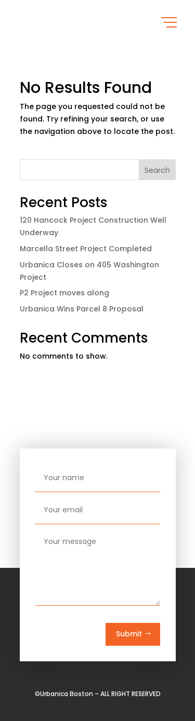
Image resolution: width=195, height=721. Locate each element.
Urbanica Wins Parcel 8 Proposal (82, 309)
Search (157, 170)
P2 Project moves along (64, 293)
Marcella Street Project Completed (86, 248)
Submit (129, 634)
